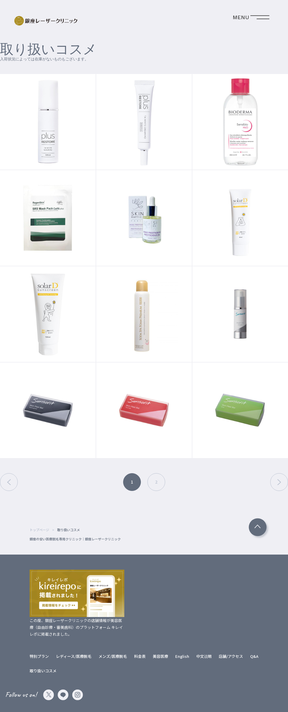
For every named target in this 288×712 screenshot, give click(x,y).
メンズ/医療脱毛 (113, 656)
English (182, 656)
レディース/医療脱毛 (73, 656)
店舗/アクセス (231, 656)
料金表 (140, 656)
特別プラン (39, 656)
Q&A (254, 656)
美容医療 (160, 656)
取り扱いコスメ (43, 671)
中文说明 (204, 656)
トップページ (39, 529)
